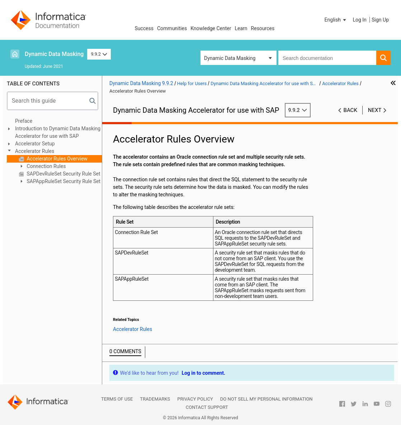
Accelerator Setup (35, 143)
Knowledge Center (210, 28)
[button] (336, 20)
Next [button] (375, 110)
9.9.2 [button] (99, 54)
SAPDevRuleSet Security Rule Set (62, 174)
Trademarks (155, 399)
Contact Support (207, 407)
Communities (172, 28)
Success (144, 28)
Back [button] (350, 110)
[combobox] (327, 58)
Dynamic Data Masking (54, 54)
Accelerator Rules (34, 151)
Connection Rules (45, 166)
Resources (263, 28)
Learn (241, 28)
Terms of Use (117, 399)
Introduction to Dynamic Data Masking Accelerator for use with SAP (57, 132)
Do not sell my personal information (266, 399)
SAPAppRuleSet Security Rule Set (62, 181)
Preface (23, 121)
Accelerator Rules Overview (56, 159)
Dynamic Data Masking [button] (229, 58)
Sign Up (380, 20)
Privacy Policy (195, 399)
